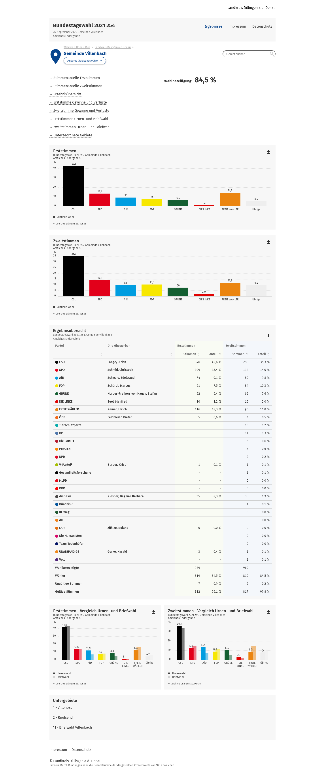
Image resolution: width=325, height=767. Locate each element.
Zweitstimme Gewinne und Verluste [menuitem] (81, 110)
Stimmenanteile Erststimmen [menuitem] (76, 78)
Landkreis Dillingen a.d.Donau (113, 47)
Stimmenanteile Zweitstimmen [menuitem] (77, 86)
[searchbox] (249, 53)
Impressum (237, 26)
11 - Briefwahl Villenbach (72, 727)
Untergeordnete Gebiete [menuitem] (72, 135)
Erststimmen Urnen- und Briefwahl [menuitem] (80, 119)
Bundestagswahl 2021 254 (84, 25)
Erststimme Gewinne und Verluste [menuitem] (80, 102)
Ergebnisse (213, 26)
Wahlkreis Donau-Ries (77, 47)
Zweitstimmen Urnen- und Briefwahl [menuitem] (82, 127)
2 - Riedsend (63, 717)
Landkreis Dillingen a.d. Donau (251, 8)
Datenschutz (262, 26)
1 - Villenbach (63, 707)
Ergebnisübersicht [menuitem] (67, 94)
